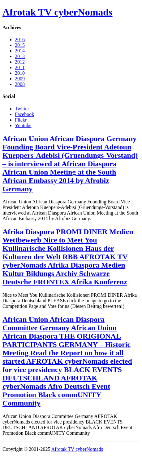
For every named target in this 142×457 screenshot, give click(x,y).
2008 (20, 84)
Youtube (23, 125)
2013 (20, 56)
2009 (20, 78)
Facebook (24, 114)
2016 (20, 39)
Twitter (22, 108)
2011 (19, 67)
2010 (20, 73)
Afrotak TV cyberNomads (57, 12)
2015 (20, 45)
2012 (20, 61)
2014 (20, 50)
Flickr (21, 119)
